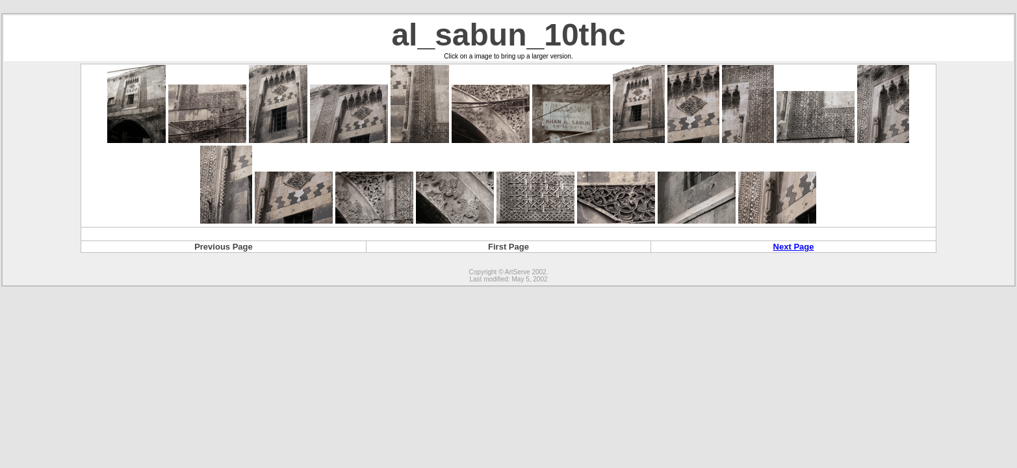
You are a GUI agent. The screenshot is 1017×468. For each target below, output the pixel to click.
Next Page (793, 247)
